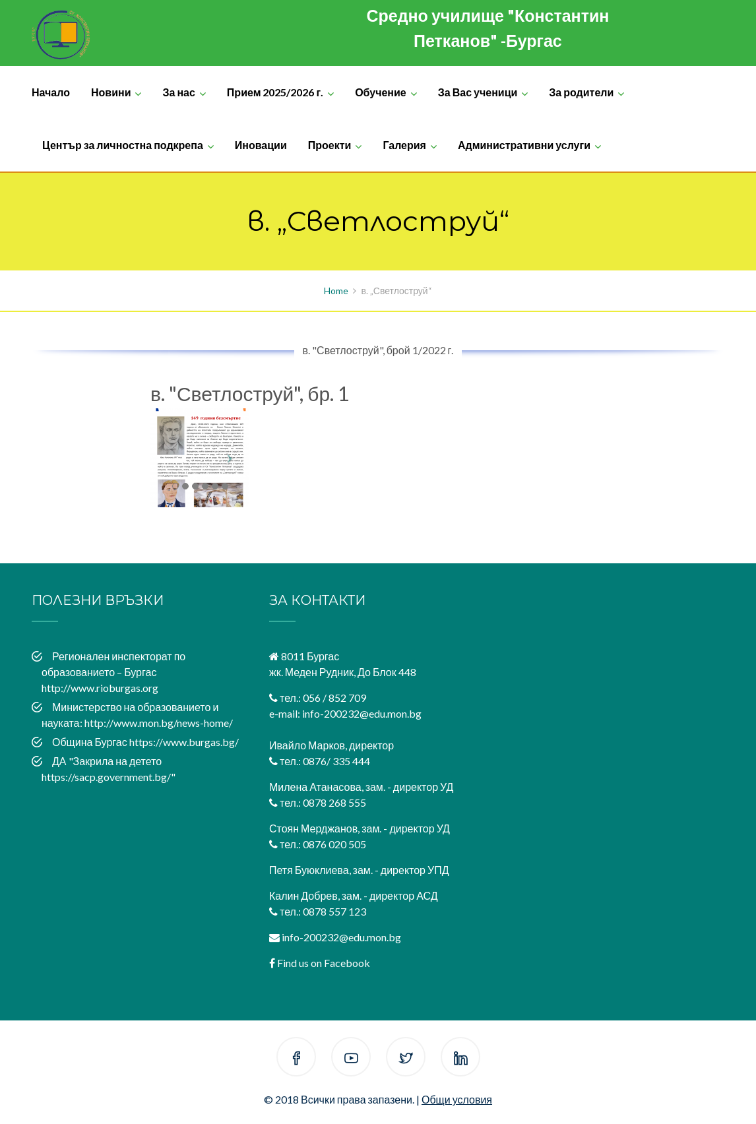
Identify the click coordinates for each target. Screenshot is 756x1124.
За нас (178, 92)
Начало (51, 92)
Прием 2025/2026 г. (275, 92)
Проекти (330, 145)
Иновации (261, 145)
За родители (581, 92)
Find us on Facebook (323, 962)
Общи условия (457, 1099)
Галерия (404, 145)
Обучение (380, 92)
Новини (111, 92)
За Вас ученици (478, 92)
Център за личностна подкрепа (122, 145)
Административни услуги (524, 145)
